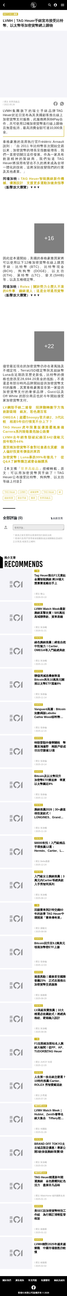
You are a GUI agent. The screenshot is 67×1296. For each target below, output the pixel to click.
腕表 (33, 498)
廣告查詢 (19, 1280)
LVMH (23, 492)
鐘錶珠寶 (8, 498)
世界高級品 (30, 468)
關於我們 (7, 1280)
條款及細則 (59, 1280)
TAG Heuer (9, 492)
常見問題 (32, 1280)
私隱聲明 (45, 1280)
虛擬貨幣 (34, 492)
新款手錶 (22, 498)
